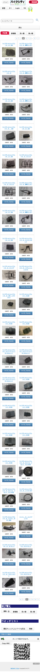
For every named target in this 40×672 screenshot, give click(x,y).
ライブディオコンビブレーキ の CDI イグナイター (8, 295)
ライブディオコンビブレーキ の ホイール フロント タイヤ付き (25, 463)
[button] (6, 611)
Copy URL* (6, 643)
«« (16, 38)
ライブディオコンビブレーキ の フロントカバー (8, 574)
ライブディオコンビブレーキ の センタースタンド (25, 240)
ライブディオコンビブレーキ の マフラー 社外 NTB (8, 518)
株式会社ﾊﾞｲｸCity (15, 668)
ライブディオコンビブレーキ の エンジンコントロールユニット (8, 351)
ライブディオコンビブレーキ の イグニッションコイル (25, 268)
